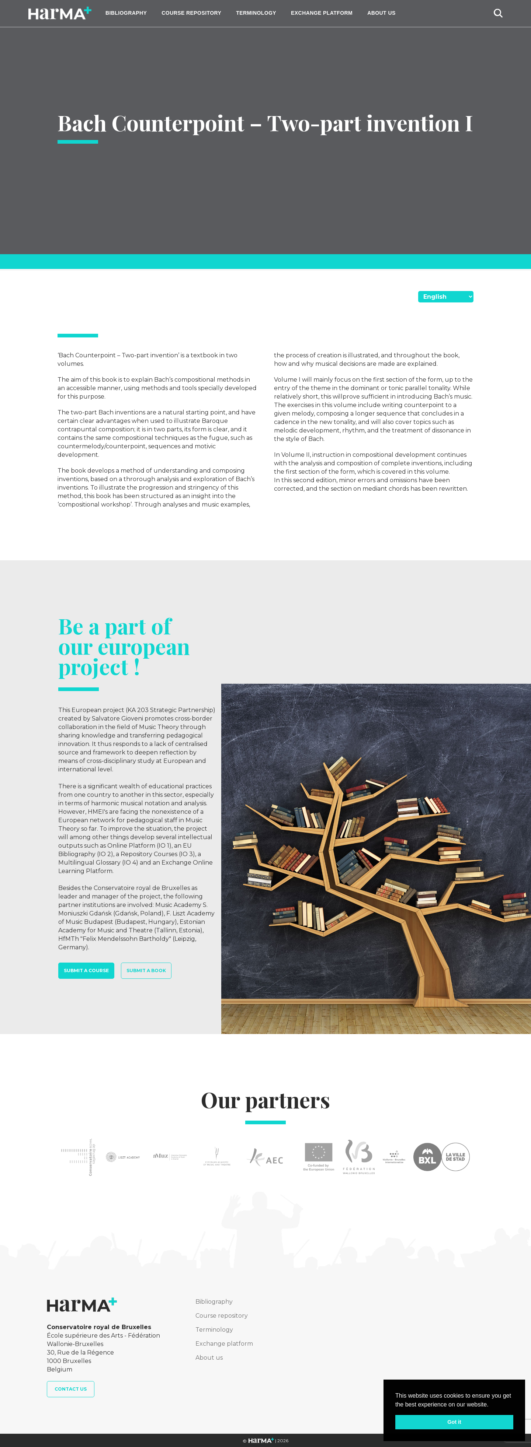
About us (381, 13)
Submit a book (146, 970)
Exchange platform (322, 13)
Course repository (191, 13)
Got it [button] (454, 1422)
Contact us (71, 1389)
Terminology (256, 13)
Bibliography (126, 13)
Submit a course (86, 970)
